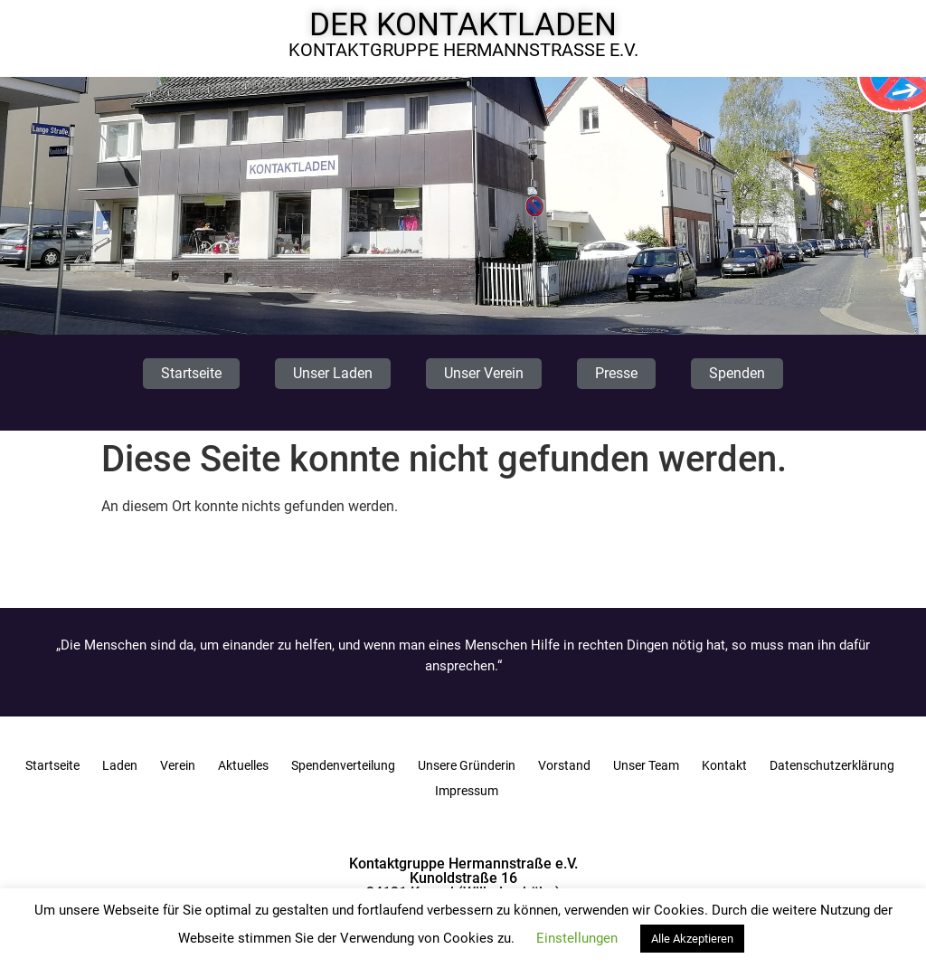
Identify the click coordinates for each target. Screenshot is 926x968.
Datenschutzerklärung (832, 765)
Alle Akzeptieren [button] (692, 938)
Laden (119, 765)
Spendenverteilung (343, 765)
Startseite (52, 765)
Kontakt (724, 765)
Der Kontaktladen (463, 24)
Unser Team (646, 765)
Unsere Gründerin (466, 765)
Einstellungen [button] (577, 938)
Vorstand (564, 765)
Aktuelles (243, 765)
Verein (177, 765)
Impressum (466, 790)
